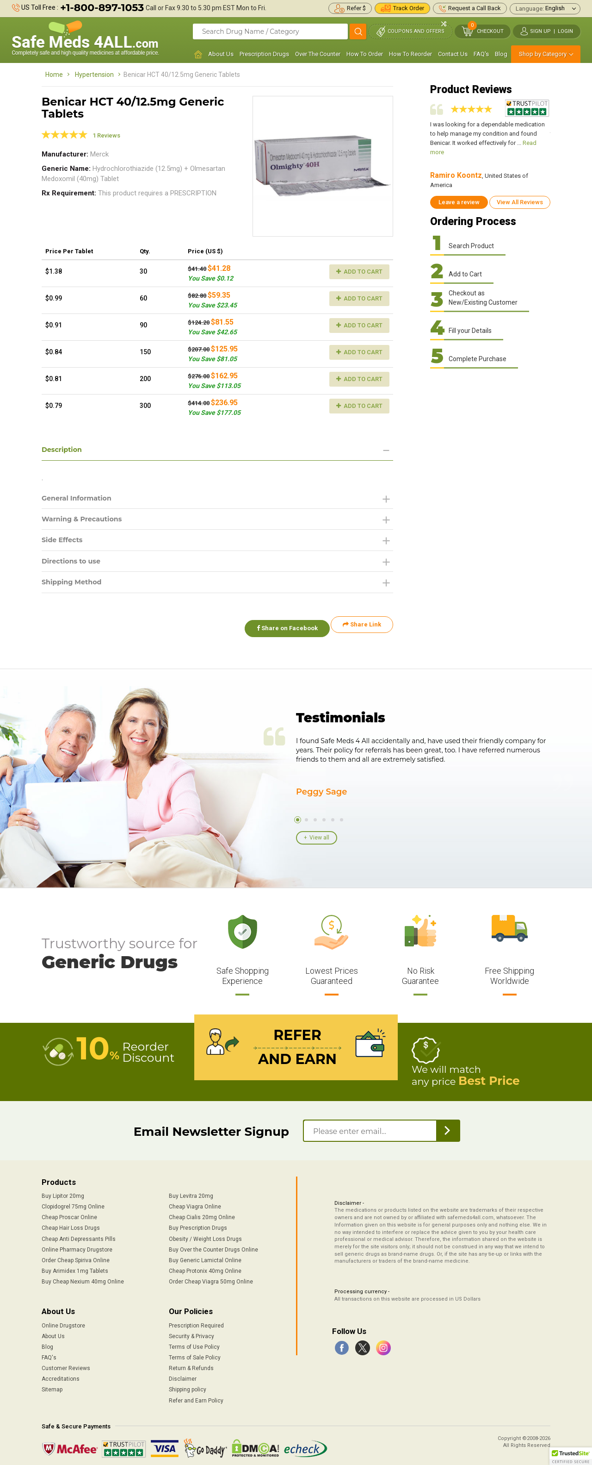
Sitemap (52, 1385)
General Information (81, 499)
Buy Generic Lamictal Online (205, 1255)
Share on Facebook (281, 630)
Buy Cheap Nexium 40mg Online (83, 1277)
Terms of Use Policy (194, 1342)
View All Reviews (520, 202)
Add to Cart (359, 271)
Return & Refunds (191, 1363)
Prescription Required (196, 1320)
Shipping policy (187, 1385)
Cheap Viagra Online (195, 1202)
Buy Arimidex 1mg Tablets (75, 1266)
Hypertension (94, 74)
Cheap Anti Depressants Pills (79, 1234)
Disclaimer (183, 1374)
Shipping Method (75, 587)
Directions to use (74, 566)
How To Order (364, 53)
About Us (221, 53)
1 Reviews (106, 135)
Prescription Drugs (264, 53)
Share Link (362, 630)
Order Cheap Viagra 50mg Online (211, 1277)
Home (54, 74)
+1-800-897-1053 (102, 7)
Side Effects (64, 543)
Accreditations (61, 1374)
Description (64, 449)
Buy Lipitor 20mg (63, 1191)
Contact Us (453, 53)
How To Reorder (410, 53)
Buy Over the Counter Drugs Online (213, 1245)
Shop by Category (543, 53)
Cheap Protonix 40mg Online (205, 1266)
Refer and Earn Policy (196, 1395)
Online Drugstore (63, 1320)
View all (319, 836)
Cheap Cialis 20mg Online (202, 1212)
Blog (501, 53)
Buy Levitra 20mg (191, 1191)
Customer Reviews (66, 1363)
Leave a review (459, 202)
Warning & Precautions (86, 521)
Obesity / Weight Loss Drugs (205, 1234)
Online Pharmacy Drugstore (77, 1245)
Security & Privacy (191, 1331)
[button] (570, 1456)
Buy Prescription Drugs (198, 1223)
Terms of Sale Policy (195, 1353)
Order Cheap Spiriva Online (76, 1255)
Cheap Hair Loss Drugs (71, 1223)
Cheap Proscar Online (69, 1212)
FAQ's (481, 53)
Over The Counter (317, 53)
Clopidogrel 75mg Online (73, 1202)
